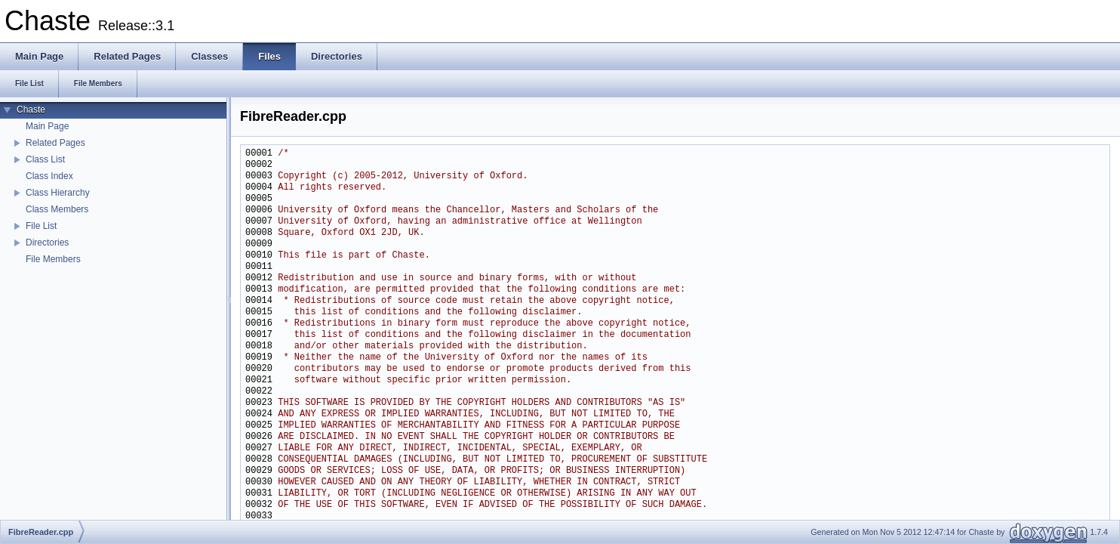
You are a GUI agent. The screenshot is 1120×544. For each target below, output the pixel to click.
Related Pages (55, 143)
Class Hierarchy (58, 192)
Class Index (49, 176)
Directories (47, 242)
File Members (53, 259)
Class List (45, 159)
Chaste (31, 109)
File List (41, 226)
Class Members (57, 209)
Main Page (47, 126)
